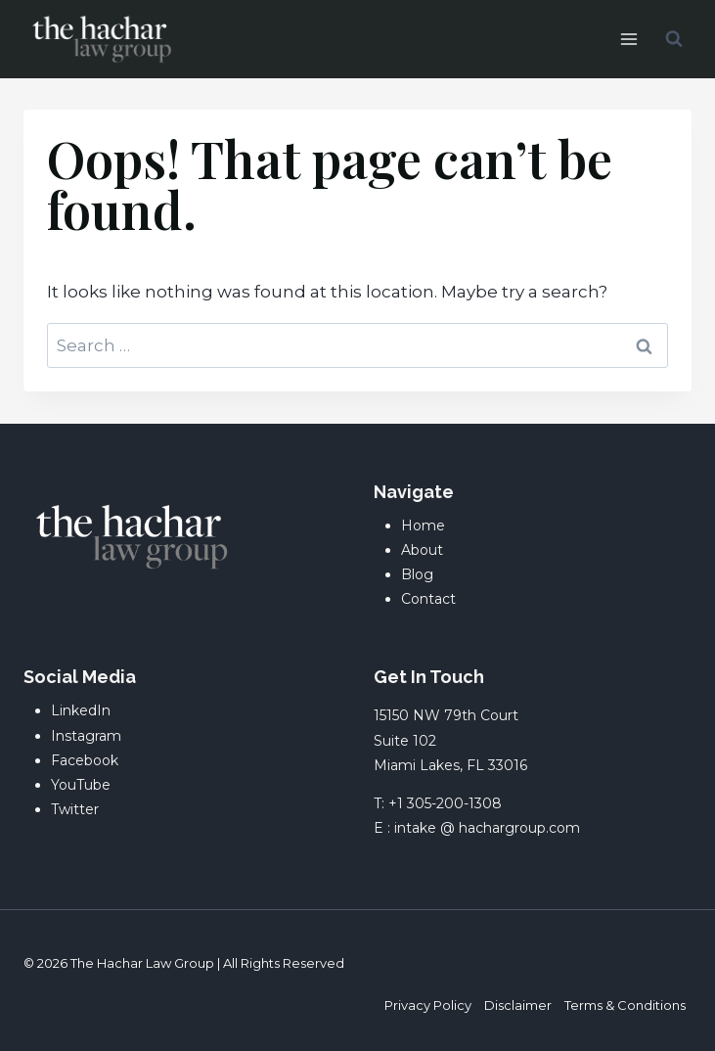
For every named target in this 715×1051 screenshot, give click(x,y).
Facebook (84, 760)
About (422, 550)
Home (423, 525)
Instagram (86, 736)
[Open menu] (628, 38)
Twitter (75, 809)
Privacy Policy (427, 1005)
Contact (428, 599)
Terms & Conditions (625, 1005)
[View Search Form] (674, 39)
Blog (417, 574)
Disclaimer (518, 1005)
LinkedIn (81, 710)
